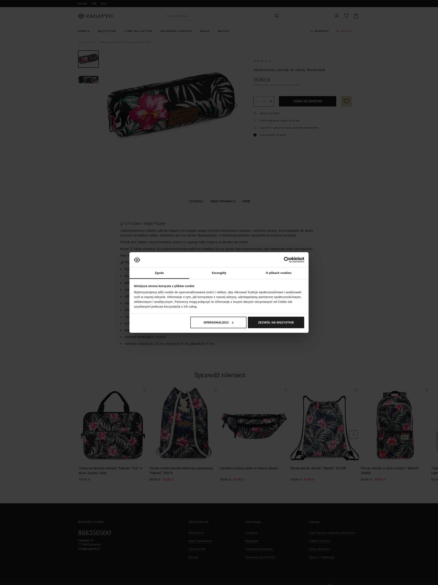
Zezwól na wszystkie (276, 322)
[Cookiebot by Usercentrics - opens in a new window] (286, 260)
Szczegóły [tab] (219, 272)
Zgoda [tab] (159, 272)
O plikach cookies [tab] (278, 272)
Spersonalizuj (219, 322)
